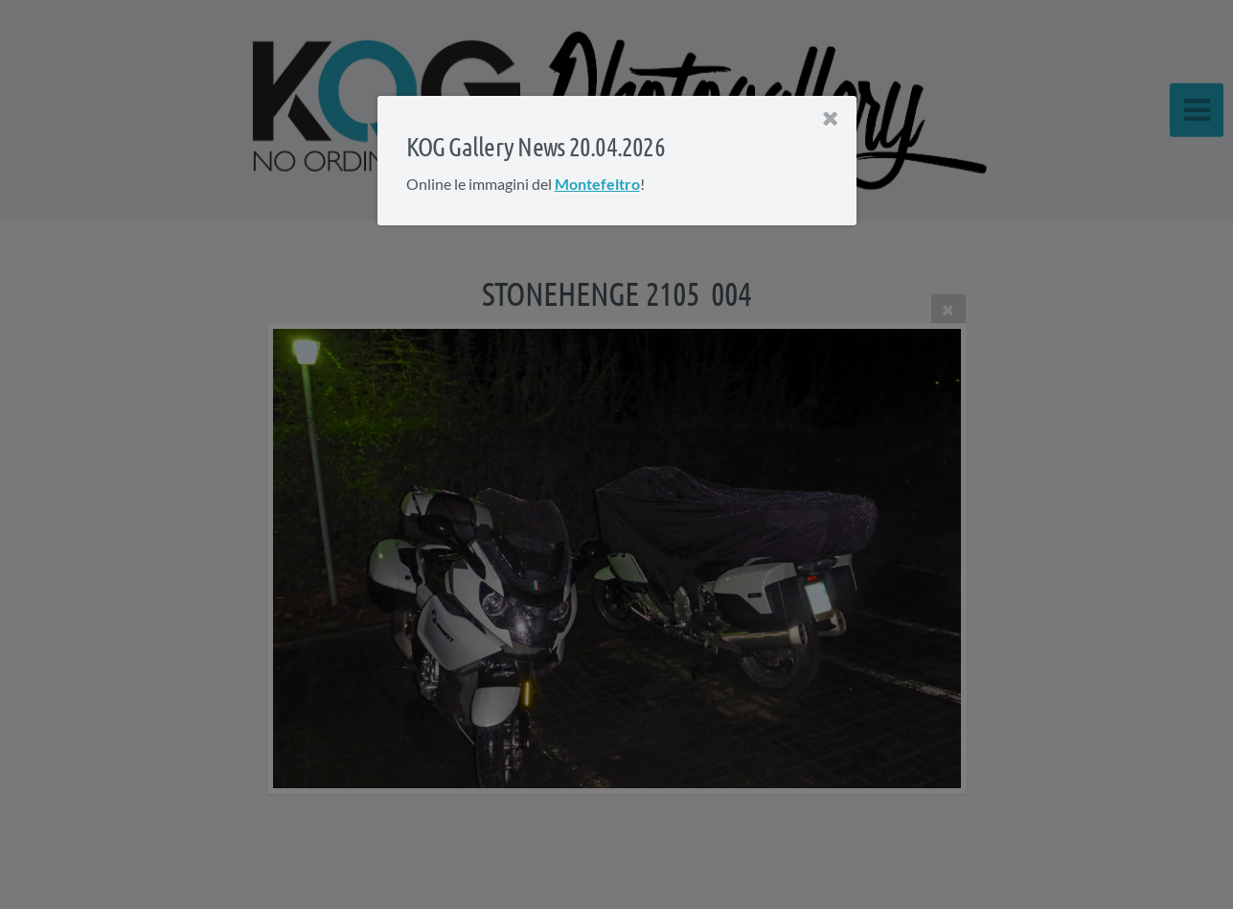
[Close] (829, 119)
